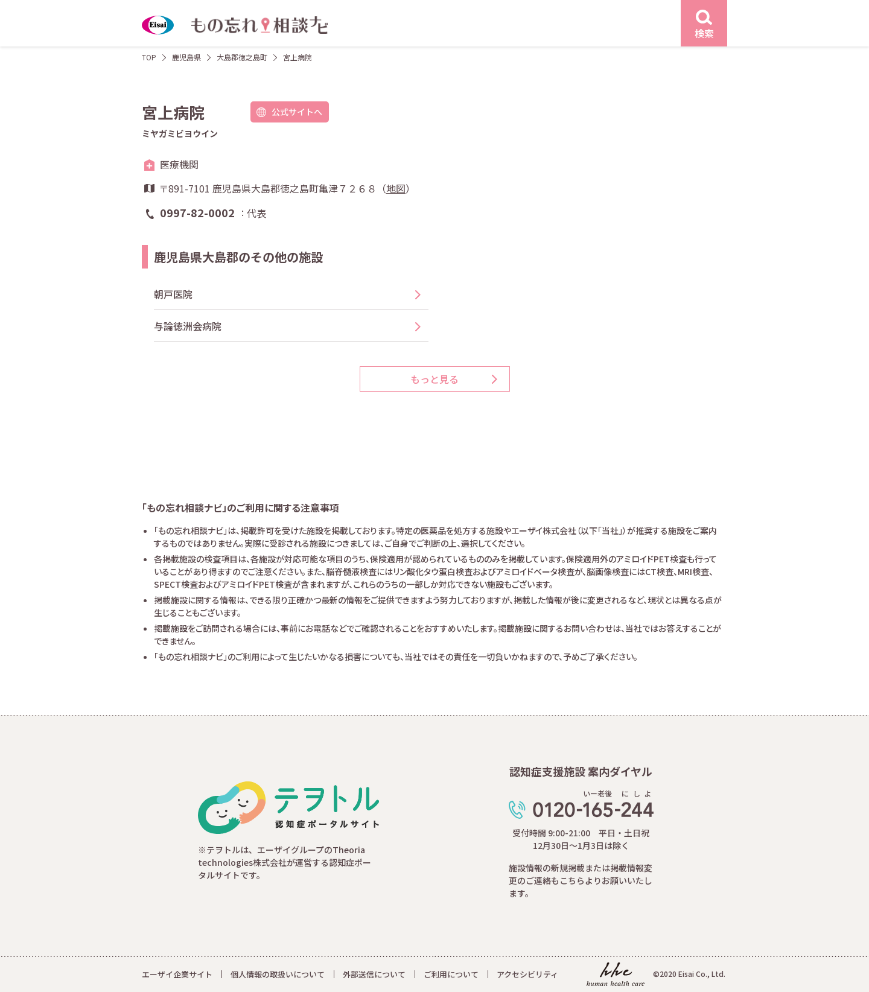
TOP (149, 57)
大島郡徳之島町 (242, 57)
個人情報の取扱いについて (278, 974)
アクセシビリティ (527, 974)
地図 (396, 188)
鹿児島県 (186, 57)
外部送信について (374, 974)
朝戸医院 (173, 294)
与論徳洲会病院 (187, 326)
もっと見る (434, 379)
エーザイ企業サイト (177, 974)
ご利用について (451, 974)
